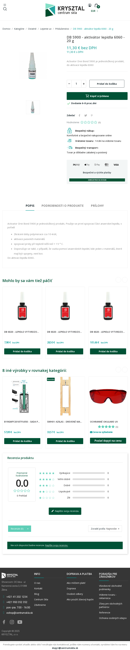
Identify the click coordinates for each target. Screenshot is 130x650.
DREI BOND (5, 329)
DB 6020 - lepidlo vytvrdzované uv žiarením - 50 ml (65, 331)
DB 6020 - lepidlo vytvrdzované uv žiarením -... (108, 331)
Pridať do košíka (107, 83)
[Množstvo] (76, 84)
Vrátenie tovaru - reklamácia (108, 596)
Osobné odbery (75, 593)
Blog (36, 593)
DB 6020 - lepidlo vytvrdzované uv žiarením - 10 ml (22, 331)
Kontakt (38, 588)
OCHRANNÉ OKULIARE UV (104, 421)
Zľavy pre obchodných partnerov (110, 605)
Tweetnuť (86, 115)
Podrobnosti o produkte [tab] (62, 206)
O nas (37, 582)
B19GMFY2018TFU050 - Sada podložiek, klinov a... (22, 421)
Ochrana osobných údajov (113, 618)
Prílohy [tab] (97, 206)
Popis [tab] (30, 206)
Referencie (104, 612)
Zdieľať (79, 115)
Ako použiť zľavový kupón (80, 599)
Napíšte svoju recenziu (65, 511)
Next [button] (125, 280)
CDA (47, 419)
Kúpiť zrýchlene (97, 96)
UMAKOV (5, 419)
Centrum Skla (41, 599)
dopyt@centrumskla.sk (65, 648)
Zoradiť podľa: (98, 528)
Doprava (71, 588)
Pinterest (92, 115)
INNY (90, 419)
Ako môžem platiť (76, 582)
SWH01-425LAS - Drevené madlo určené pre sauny (65, 421)
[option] (32, 66)
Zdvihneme (40, 604)
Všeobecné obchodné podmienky (110, 587)
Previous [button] (118, 280)
